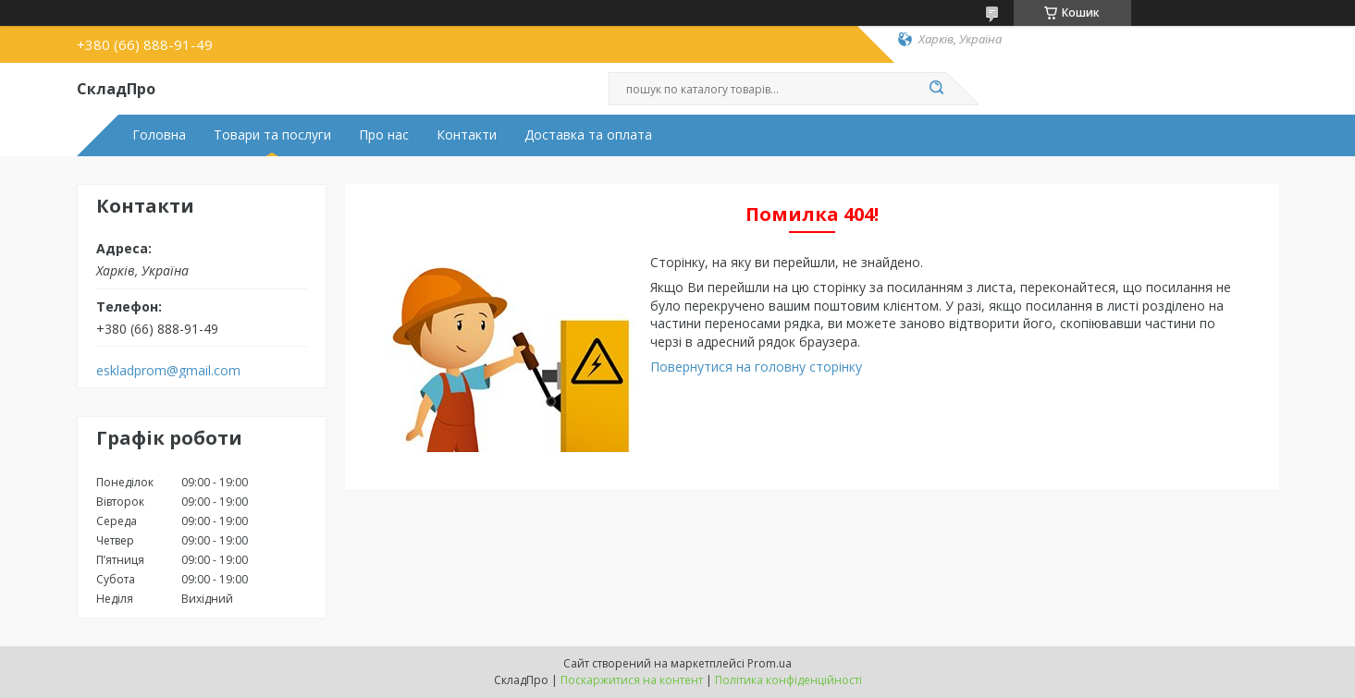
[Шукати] (936, 88)
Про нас (384, 135)
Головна (159, 135)
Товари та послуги (272, 135)
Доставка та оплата (588, 135)
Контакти (467, 135)
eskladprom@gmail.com (168, 370)
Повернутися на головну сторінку (756, 366)
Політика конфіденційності (788, 680)
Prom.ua (769, 663)
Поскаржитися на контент (631, 680)
